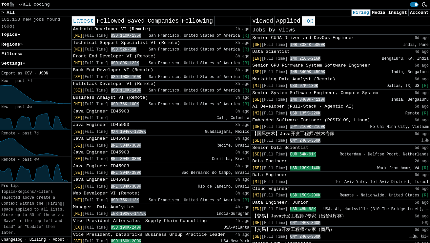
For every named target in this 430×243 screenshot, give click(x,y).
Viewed (262, 21)
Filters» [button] (12, 53)
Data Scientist (271, 51)
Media (378, 12)
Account (419, 12)
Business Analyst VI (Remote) (110, 97)
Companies (163, 21)
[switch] (414, 4)
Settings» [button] (13, 63)
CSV (28, 73)
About (59, 239)
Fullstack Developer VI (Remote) (114, 83)
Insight (397, 12)
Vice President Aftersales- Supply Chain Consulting (140, 220)
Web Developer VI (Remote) (106, 193)
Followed (110, 21)
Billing (38, 239)
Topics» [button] (10, 34)
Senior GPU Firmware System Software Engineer (311, 65)
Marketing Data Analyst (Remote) (293, 79)
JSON (43, 73)
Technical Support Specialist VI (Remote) (126, 42)
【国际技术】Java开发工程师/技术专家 (293, 134)
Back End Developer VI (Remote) (113, 70)
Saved (136, 21)
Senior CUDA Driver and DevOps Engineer (303, 37)
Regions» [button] (12, 44)
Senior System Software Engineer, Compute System (315, 93)
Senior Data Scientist (280, 147)
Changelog (11, 239)
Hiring (361, 12)
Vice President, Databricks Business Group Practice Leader (149, 234)
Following (197, 21)
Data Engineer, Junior (280, 202)
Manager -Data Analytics (104, 207)
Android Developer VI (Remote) (112, 29)
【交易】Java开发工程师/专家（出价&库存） (299, 216)
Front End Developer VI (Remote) (114, 56)
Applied (288, 21)
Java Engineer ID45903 (101, 111)
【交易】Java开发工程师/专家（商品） (293, 229)
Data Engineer (269, 161)
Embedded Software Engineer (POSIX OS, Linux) (311, 120)
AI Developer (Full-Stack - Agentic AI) (303, 106)
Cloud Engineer (271, 188)
